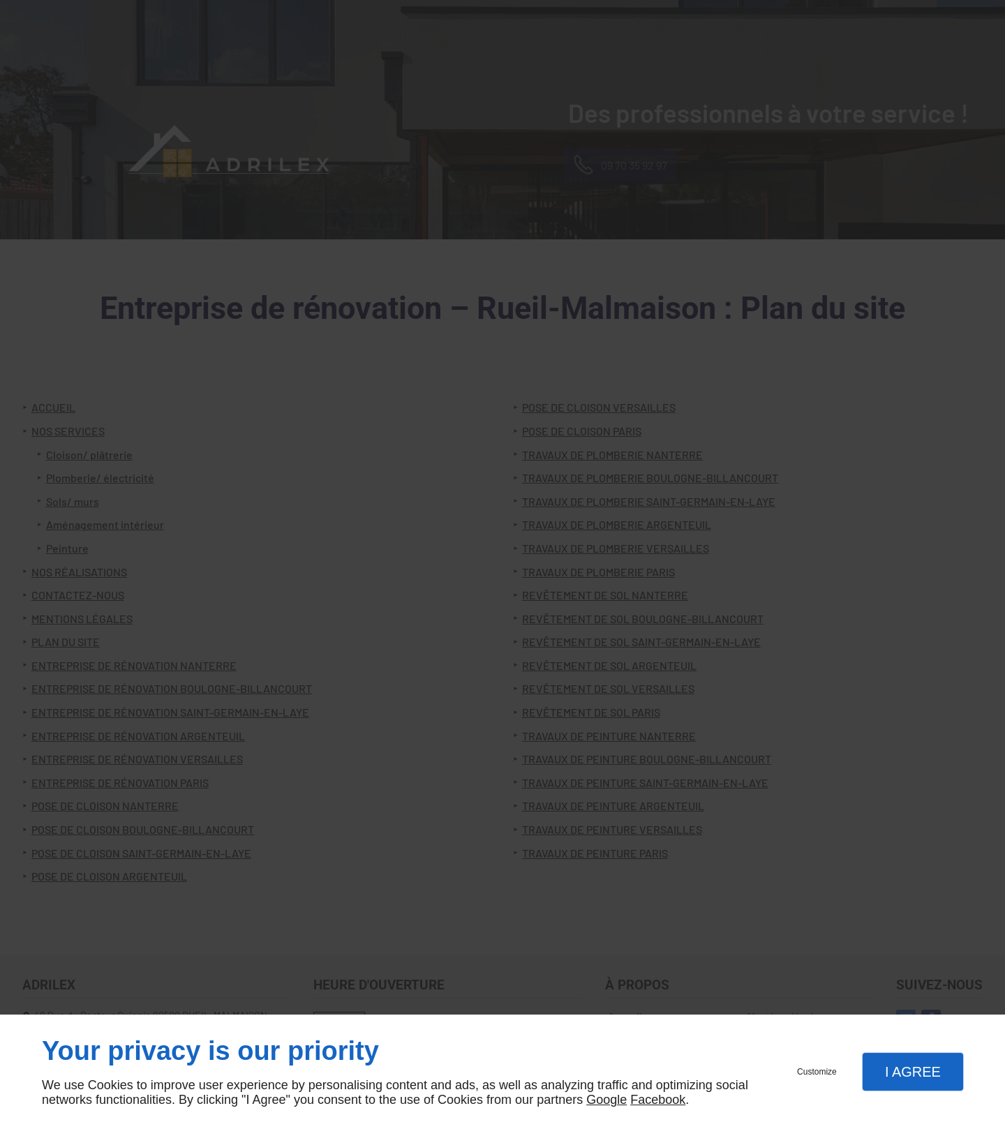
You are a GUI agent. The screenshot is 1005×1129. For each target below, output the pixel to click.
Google (606, 1100)
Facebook (657, 1100)
